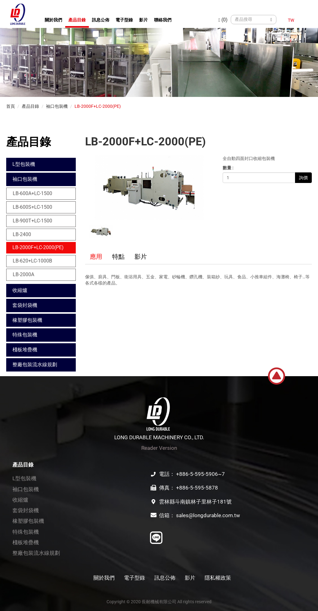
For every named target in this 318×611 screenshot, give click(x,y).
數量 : (228, 167)
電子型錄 (124, 19)
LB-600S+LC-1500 (32, 207)
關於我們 (53, 19)
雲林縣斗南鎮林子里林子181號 (195, 502)
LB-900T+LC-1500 (32, 221)
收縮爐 (19, 290)
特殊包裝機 (24, 335)
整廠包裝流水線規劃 (34, 364)
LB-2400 (22, 234)
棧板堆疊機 (24, 350)
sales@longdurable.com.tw (208, 515)
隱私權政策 (218, 578)
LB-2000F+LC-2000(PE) (98, 106)
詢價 (303, 177)
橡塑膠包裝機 (27, 320)
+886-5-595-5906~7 (200, 474)
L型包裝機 (23, 164)
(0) (223, 20)
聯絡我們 (162, 19)
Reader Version (159, 448)
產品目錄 (77, 19)
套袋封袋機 (24, 305)
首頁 (10, 106)
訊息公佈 (100, 19)
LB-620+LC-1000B (32, 261)
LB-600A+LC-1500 (32, 193)
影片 (143, 19)
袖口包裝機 (57, 106)
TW (291, 20)
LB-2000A (23, 274)
